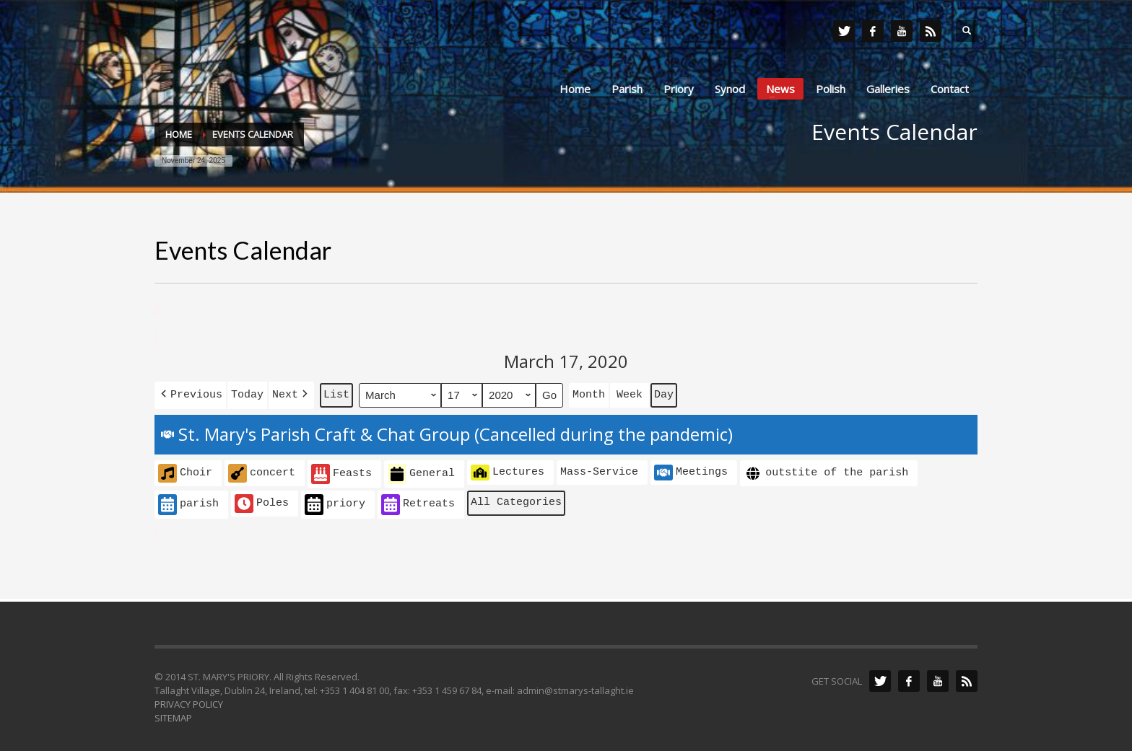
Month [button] (588, 393)
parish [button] (188, 501)
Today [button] (247, 393)
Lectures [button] (507, 470)
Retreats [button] (418, 501)
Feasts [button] (341, 471)
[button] (190, 393)
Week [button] (630, 393)
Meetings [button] (691, 470)
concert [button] (261, 470)
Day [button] (664, 393)
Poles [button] (262, 500)
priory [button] (335, 501)
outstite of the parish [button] (826, 470)
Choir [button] (185, 470)
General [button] (421, 471)
